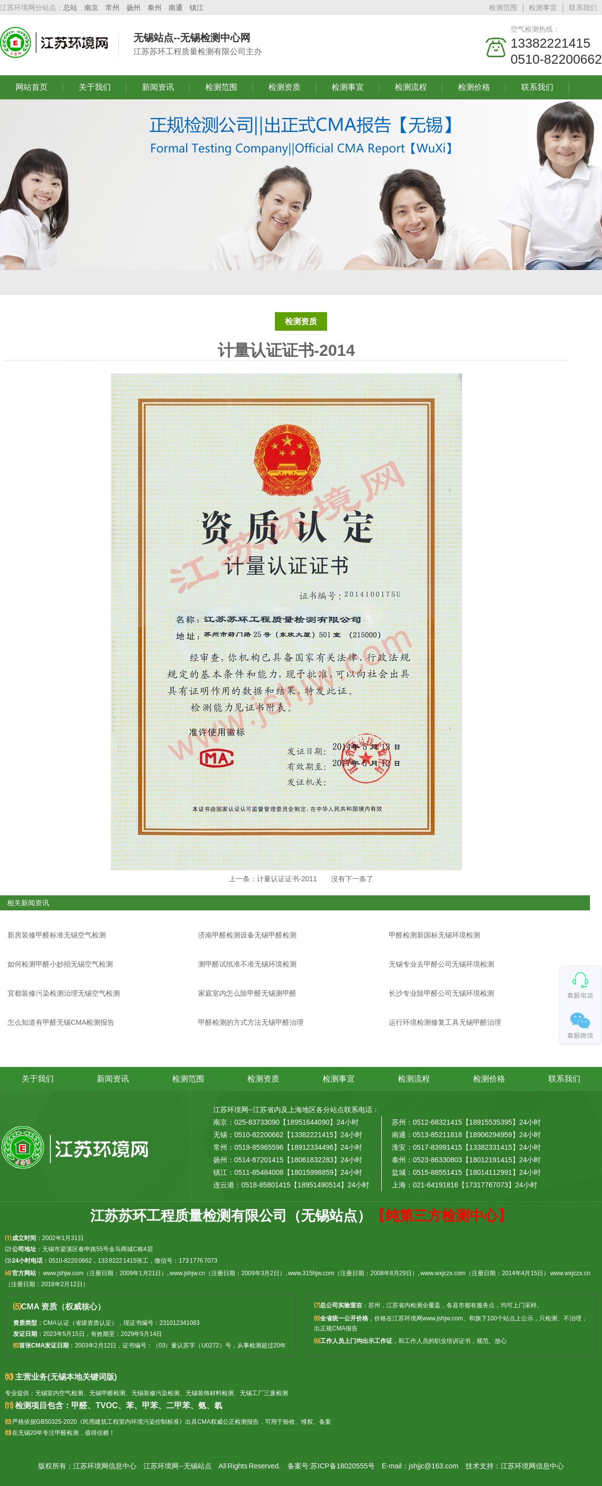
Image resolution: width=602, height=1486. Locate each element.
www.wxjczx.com (443, 1273)
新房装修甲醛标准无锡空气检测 (57, 935)
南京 (91, 8)
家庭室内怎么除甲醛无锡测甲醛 (247, 993)
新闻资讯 (158, 87)
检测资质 (284, 87)
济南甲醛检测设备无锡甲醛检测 (247, 935)
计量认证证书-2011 (287, 879)
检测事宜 (543, 8)
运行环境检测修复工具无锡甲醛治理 (445, 1022)
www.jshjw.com (63, 1273)
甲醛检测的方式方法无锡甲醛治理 (251, 1022)
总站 (70, 8)
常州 (112, 8)
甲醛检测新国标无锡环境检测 (434, 935)
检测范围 (503, 8)
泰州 (154, 8)
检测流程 (411, 87)
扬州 (133, 8)
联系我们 (583, 8)
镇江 (197, 8)
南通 (176, 8)
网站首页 (32, 87)
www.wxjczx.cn (570, 1273)
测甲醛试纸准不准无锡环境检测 (247, 964)
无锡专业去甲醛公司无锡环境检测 (441, 964)
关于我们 (95, 87)
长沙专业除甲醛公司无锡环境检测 (441, 993)
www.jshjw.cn (187, 1273)
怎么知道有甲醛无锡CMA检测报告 (61, 1022)
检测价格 (474, 87)
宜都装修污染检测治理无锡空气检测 (64, 993)
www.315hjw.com (311, 1273)
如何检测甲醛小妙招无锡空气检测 (60, 964)
